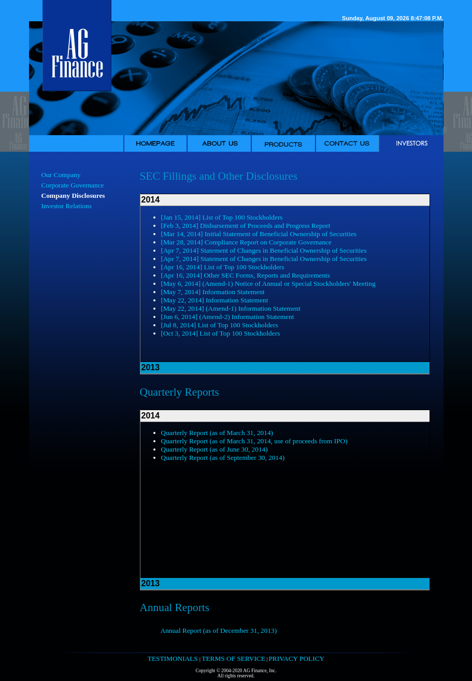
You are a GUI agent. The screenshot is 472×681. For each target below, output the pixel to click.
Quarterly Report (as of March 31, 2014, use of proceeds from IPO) (254, 441)
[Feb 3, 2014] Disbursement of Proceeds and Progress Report (246, 225)
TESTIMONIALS (173, 658)
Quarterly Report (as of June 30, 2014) (214, 449)
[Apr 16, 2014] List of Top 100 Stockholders (222, 267)
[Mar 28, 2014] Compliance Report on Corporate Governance (246, 242)
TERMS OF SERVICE (233, 658)
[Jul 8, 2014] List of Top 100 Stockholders (219, 325)
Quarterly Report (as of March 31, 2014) (217, 433)
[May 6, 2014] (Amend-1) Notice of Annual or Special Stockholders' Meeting (268, 283)
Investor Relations (66, 206)
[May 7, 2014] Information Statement (213, 292)
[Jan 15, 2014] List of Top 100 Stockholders (222, 217)
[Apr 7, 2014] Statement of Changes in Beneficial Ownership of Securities (264, 250)
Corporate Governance (72, 185)
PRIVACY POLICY (296, 658)
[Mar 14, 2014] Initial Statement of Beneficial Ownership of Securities (259, 234)
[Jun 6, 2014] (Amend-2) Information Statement (227, 317)
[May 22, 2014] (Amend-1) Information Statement (231, 308)
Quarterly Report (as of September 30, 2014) (223, 457)
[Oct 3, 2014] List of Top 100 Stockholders (220, 333)
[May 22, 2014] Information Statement (214, 300)
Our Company (61, 175)
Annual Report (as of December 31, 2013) (219, 630)
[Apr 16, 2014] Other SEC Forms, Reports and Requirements (246, 275)
